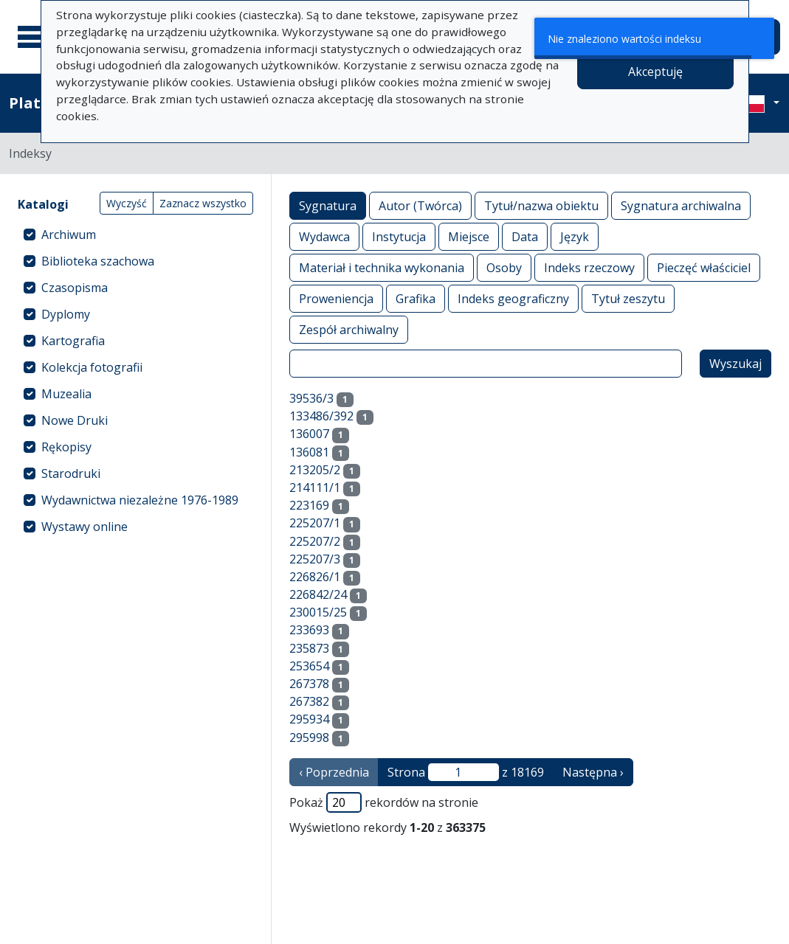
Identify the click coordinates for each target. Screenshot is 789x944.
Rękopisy (66, 447)
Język (574, 236)
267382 (309, 701)
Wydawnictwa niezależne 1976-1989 (139, 500)
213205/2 (314, 470)
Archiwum (68, 234)
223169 (309, 505)
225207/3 (314, 559)
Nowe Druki (74, 420)
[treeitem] (135, 234)
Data (524, 236)
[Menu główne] (36, 37)
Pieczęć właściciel (704, 267)
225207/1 (314, 523)
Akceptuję (655, 71)
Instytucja (399, 236)
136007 (309, 434)
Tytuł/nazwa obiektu (541, 205)
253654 (309, 666)
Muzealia (66, 394)
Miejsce (468, 236)
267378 (309, 684)
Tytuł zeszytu (628, 298)
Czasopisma (74, 288)
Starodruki (70, 473)
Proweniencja (336, 298)
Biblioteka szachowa (97, 261)
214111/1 (314, 487)
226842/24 (318, 594)
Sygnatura (327, 205)
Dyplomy (65, 314)
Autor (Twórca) (420, 205)
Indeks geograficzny (513, 298)
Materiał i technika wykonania (381, 267)
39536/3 (311, 398)
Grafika (415, 298)
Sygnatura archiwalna (681, 205)
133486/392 (321, 416)
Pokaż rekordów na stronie (383, 802)
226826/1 (314, 577)
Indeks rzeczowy (589, 267)
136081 (309, 452)
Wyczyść (126, 203)
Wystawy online (84, 526)
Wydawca (324, 236)
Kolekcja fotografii (91, 367)
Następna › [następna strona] (593, 772)
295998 (309, 737)
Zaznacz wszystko (203, 203)
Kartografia (73, 341)
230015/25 (318, 612)
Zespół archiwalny (349, 329)
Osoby (504, 267)
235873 (309, 648)
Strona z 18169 (465, 772)
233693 (309, 630)
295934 (309, 719)
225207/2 (314, 541)
